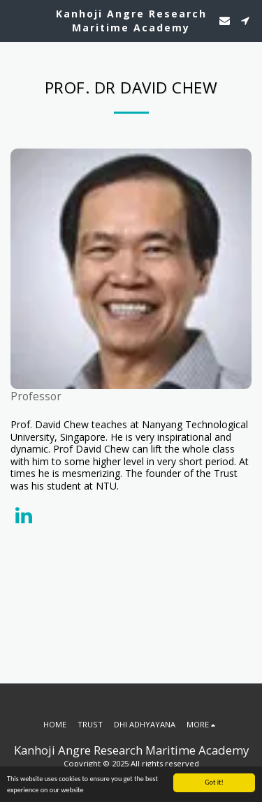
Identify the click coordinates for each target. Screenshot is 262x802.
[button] (15, 20)
